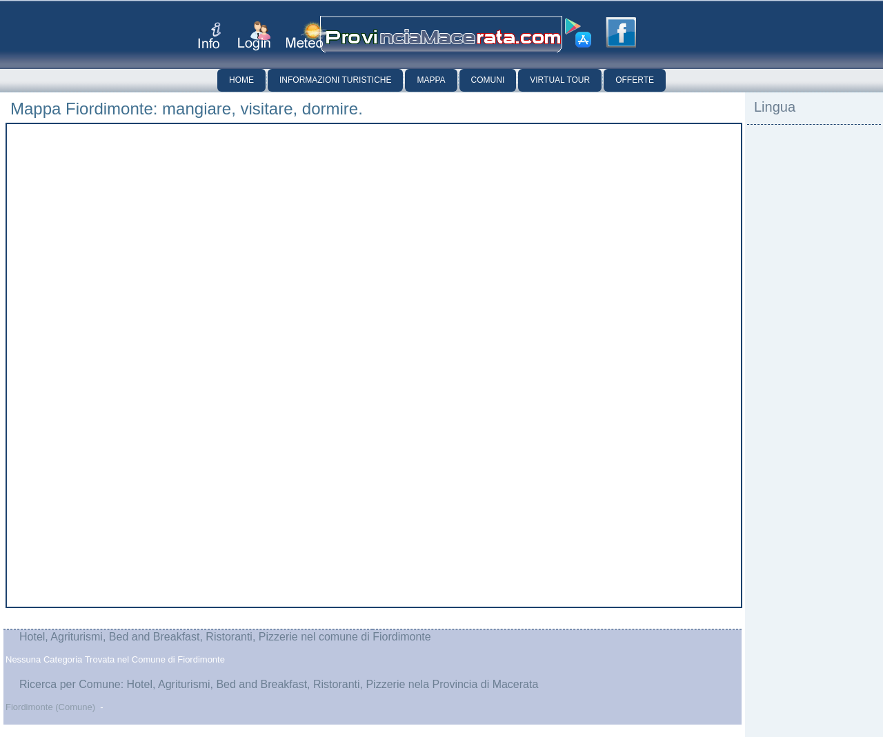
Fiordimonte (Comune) (50, 707)
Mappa (431, 80)
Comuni (488, 80)
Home (241, 80)
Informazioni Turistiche (335, 80)
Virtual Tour (560, 80)
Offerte (634, 80)
